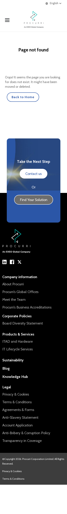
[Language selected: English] (55, 3)
